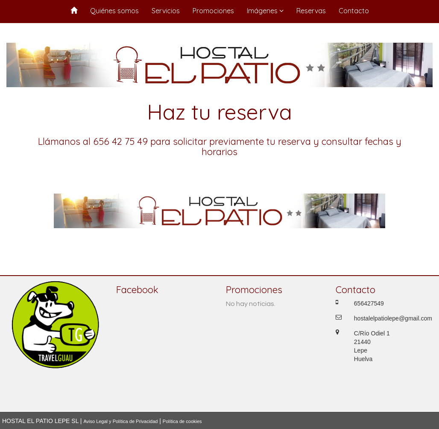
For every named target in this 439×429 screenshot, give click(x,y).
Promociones (213, 10)
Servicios (166, 10)
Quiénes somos (114, 10)
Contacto (354, 10)
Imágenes (265, 10)
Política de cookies (182, 421)
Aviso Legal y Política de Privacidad (120, 421)
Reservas (311, 10)
